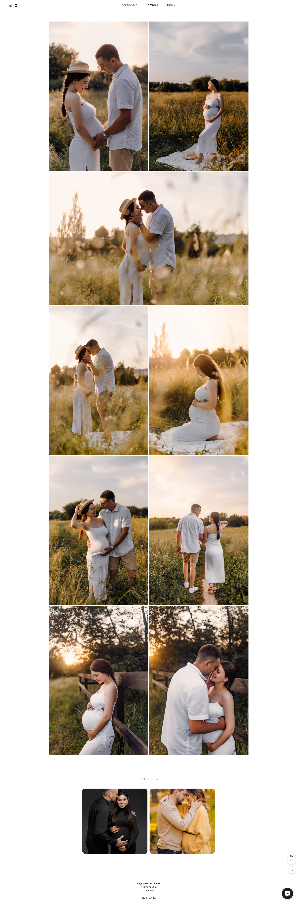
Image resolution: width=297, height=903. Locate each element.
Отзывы (153, 5)
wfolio (152, 900)
